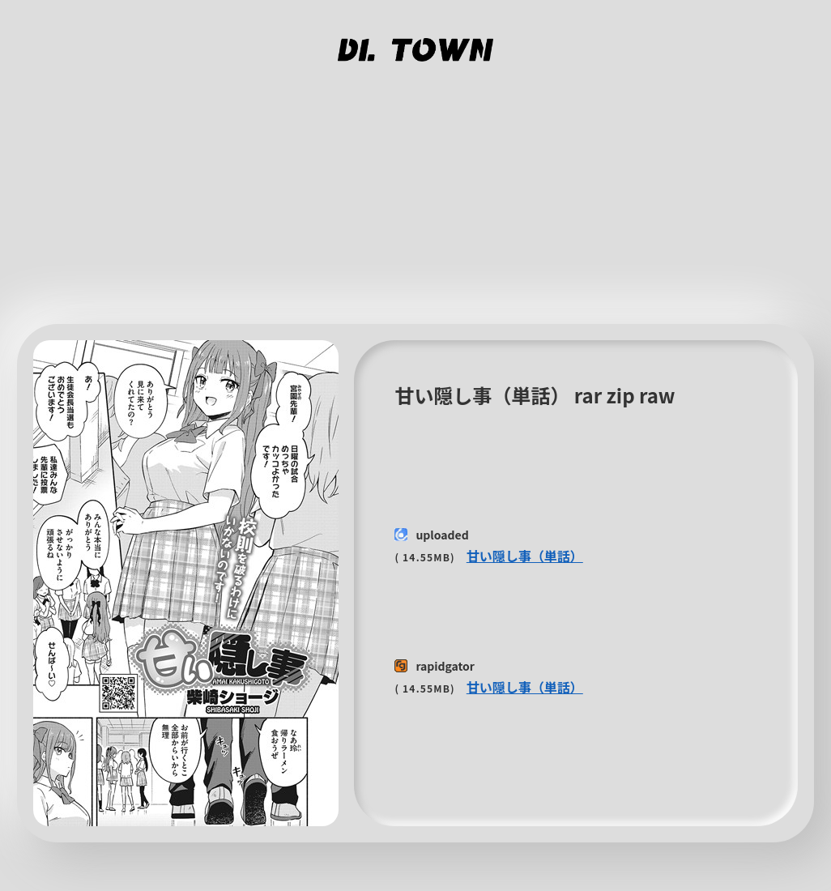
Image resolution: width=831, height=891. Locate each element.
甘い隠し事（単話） (525, 555)
